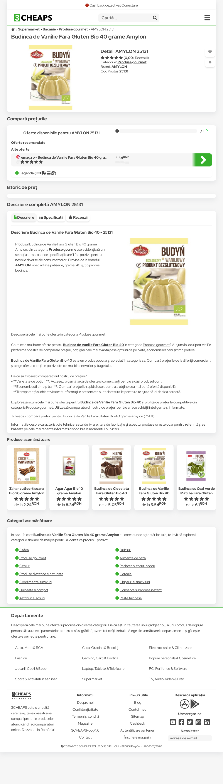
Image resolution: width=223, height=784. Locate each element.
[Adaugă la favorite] (210, 52)
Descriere (24, 249)
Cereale (126, 606)
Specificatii (51, 249)
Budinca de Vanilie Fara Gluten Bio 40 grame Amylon (154, 525)
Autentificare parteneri (137, 762)
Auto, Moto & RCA (29, 680)
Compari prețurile (72, 418)
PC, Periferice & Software (168, 700)
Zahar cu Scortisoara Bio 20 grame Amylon (26, 523)
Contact (85, 769)
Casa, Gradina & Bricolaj (100, 680)
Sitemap (137, 748)
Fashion (21, 690)
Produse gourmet (132, 62)
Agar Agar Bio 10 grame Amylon (69, 523)
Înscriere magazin (137, 769)
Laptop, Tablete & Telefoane (103, 700)
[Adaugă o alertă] (210, 62)
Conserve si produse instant (141, 622)
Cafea (24, 582)
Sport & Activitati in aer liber (36, 711)
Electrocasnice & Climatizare (170, 680)
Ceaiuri (24, 598)
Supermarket (92, 711)
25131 (123, 71)
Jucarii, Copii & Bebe (31, 700)
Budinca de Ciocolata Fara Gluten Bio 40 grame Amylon (111, 525)
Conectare (130, 5)
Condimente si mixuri (35, 614)
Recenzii (78, 249)
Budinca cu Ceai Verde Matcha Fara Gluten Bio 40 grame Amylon (196, 525)
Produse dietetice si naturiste (41, 606)
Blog (137, 734)
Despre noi (85, 734)
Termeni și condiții (85, 748)
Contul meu (137, 741)
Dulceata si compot (33, 622)
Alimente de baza (133, 590)
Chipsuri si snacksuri (135, 614)
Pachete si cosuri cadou (137, 598)
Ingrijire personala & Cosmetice (172, 690)
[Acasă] (13, 29)
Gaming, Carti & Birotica (100, 690)
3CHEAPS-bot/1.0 (85, 762)
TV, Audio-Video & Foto (166, 711)
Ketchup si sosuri (32, 630)
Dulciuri (125, 582)
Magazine (85, 755)
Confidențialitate (85, 741)
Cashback (137, 755)
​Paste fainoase (131, 630)
